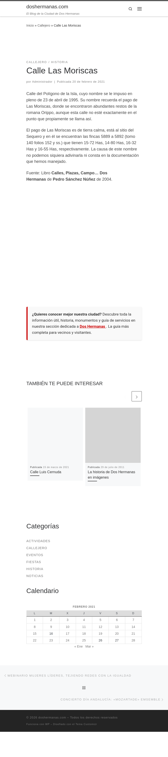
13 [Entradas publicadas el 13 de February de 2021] (117, 627)
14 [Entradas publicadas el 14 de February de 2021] (133, 627)
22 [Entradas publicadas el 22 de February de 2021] (34, 640)
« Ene (78, 646)
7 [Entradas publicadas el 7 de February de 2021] (133, 620)
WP (47, 724)
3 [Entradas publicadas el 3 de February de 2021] (68, 620)
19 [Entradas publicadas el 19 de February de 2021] (100, 633)
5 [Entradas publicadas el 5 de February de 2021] (100, 620)
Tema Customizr (86, 724)
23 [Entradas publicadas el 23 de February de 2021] (51, 640)
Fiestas (33, 562)
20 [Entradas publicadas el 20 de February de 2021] (117, 633)
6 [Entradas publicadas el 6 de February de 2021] (117, 620)
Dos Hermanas (93, 326)
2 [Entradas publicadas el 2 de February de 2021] (51, 620)
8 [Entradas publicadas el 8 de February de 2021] (34, 627)
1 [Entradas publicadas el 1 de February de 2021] (34, 620)
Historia (34, 569)
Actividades (38, 541)
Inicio (30, 25)
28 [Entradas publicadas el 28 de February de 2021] (133, 640)
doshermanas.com (52, 717)
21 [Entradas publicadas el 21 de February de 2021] (133, 633)
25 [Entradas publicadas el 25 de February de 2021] (84, 640)
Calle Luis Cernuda (45, 472)
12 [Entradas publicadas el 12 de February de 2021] (100, 627)
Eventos (34, 555)
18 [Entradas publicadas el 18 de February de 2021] (84, 633)
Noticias (34, 576)
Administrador (42, 81)
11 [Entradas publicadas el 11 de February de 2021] (84, 627)
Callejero (44, 25)
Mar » (89, 646)
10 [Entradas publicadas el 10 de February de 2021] (67, 627)
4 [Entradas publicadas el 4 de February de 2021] (84, 620)
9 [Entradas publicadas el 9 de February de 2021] (51, 627)
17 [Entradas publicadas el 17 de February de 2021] (67, 633)
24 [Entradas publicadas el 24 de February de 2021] (67, 640)
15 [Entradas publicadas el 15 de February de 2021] (34, 633)
